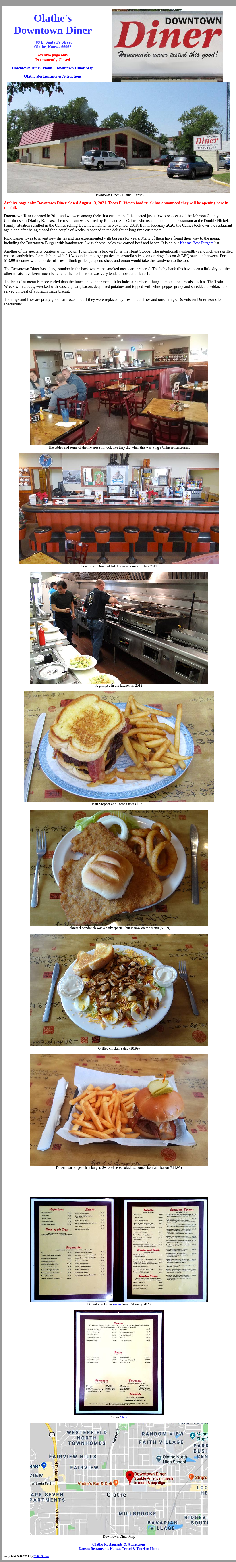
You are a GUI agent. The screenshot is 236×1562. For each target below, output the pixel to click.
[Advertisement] (119, 320)
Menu (124, 1417)
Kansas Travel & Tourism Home (134, 1549)
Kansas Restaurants (94, 1549)
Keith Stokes (41, 1556)
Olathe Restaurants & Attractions (53, 76)
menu (117, 1304)
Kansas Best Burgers (196, 243)
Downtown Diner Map (74, 68)
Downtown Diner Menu (32, 68)
